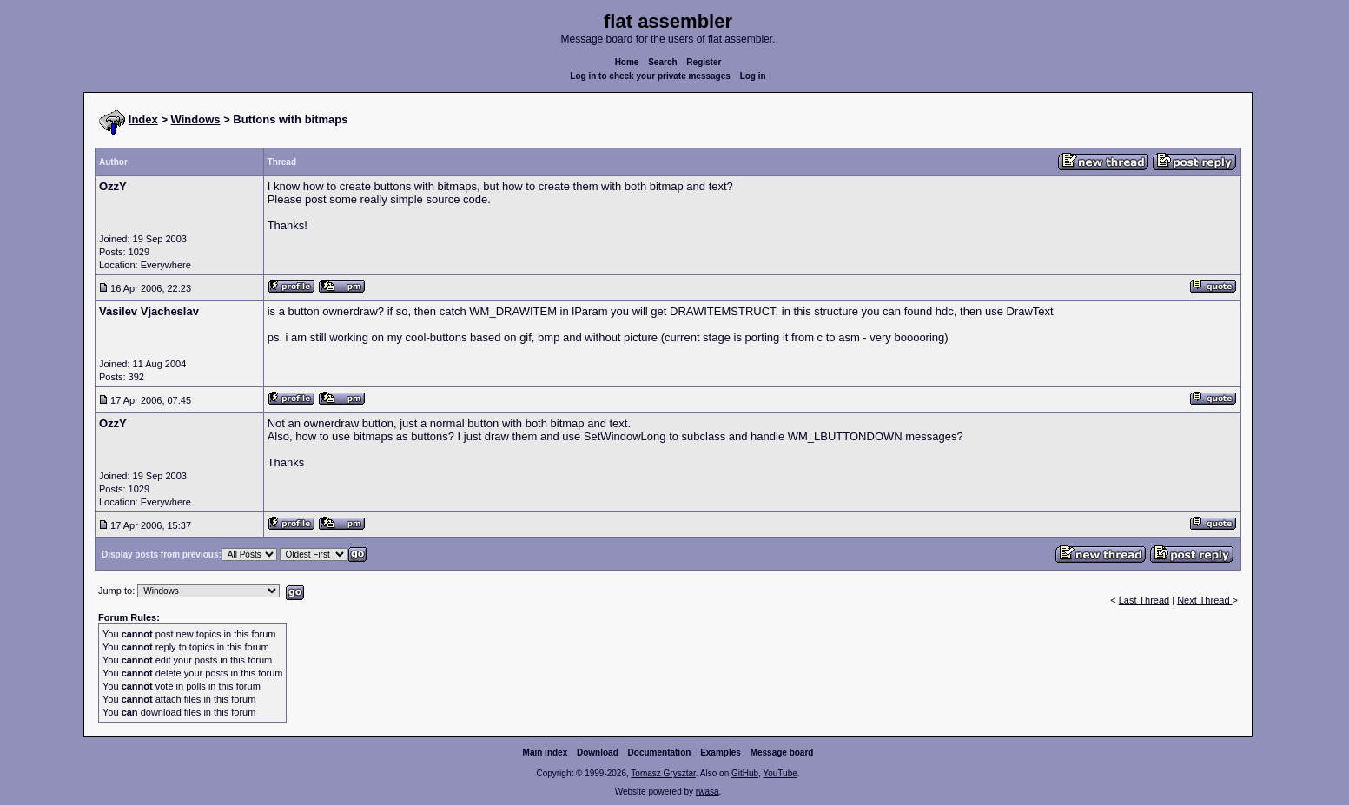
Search (662, 62)
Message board (782, 752)
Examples (720, 752)
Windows (196, 119)
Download (597, 752)
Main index (545, 752)
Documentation (659, 752)
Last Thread (1144, 600)
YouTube (780, 773)
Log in (753, 76)
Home (627, 62)
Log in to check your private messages (650, 76)
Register (703, 62)
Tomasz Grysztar (663, 773)
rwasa (707, 791)
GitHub (744, 773)
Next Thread (1204, 600)
